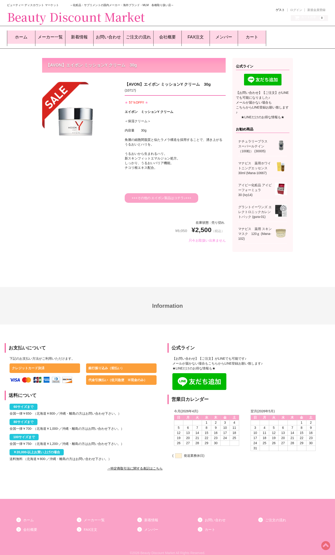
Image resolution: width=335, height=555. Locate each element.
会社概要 (162, 35)
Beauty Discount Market (76, 16)
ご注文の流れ (134, 35)
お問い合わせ (104, 35)
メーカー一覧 (47, 35)
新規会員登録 (316, 10)
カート (247, 35)
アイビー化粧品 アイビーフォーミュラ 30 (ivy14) (255, 185)
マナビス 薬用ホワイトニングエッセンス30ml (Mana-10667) (254, 163)
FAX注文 (190, 35)
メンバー (218, 35)
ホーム (19, 35)
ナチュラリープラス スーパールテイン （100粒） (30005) (254, 141)
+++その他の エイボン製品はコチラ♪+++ (161, 193)
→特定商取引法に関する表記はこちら (135, 463)
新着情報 (76, 35)
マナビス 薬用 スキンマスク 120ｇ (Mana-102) (255, 228)
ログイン (296, 10)
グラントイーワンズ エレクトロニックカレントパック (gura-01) (255, 206)
